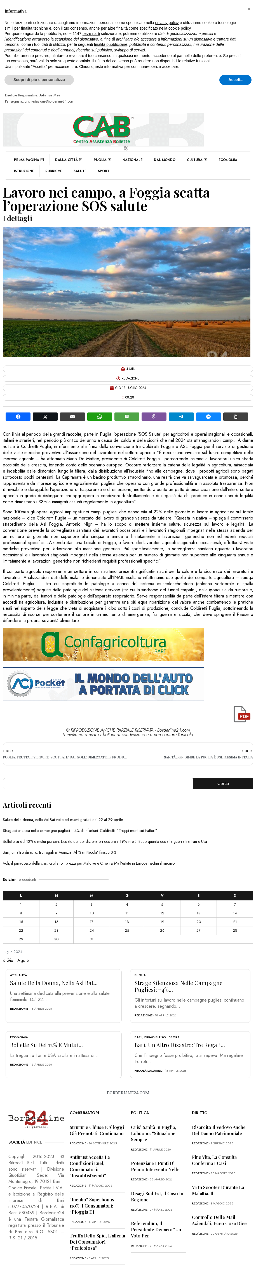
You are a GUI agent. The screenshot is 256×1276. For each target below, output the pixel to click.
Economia (228, 159)
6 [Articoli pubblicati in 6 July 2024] (199, 904)
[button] (248, 8)
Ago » (23, 960)
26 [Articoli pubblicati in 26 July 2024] (162, 930)
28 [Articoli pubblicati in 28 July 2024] (235, 930)
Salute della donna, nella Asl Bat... (54, 982)
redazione (19, 1008)
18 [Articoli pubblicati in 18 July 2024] (127, 921)
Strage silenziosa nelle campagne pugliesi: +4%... (178, 986)
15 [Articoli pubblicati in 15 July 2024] (21, 921)
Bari (138, 1037)
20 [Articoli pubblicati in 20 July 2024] (198, 921)
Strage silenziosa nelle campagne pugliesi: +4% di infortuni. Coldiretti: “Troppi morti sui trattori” (80, 830)
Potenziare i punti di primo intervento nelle (155, 1166)
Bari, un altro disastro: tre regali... (180, 1045)
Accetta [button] (235, 79)
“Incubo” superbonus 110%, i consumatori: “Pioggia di (92, 1206)
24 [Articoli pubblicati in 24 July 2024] (92, 930)
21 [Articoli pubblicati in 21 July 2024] (235, 921)
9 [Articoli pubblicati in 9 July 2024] (56, 913)
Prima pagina (29, 159)
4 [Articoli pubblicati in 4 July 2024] (127, 904)
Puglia (102, 159)
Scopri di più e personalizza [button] (39, 79)
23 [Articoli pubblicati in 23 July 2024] (56, 930)
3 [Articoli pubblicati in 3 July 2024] (92, 904)
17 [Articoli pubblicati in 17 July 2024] (91, 921)
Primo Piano (155, 1037)
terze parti (91, 33)
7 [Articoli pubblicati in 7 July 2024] (235, 904)
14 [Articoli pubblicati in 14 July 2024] (235, 913)
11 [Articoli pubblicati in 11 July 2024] (127, 913)
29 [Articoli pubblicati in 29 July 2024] (21, 939)
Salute (80, 171)
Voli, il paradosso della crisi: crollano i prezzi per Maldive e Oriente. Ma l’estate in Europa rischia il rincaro (89, 863)
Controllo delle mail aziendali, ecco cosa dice (219, 1220)
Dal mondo (164, 159)
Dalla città (68, 159)
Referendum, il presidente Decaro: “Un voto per (156, 1229)
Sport (103, 171)
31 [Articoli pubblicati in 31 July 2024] (91, 939)
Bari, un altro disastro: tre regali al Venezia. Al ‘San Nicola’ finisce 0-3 (59, 852)
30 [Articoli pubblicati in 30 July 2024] (56, 939)
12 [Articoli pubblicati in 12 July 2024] (162, 913)
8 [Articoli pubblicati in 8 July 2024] (21, 913)
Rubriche (53, 171)
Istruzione (24, 171)
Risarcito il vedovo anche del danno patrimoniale (219, 1130)
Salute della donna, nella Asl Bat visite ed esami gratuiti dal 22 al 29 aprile (63, 819)
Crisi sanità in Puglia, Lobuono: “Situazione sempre (153, 1133)
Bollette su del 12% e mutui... (46, 1045)
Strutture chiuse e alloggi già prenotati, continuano (97, 1130)
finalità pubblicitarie (110, 44)
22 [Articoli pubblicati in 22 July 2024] (21, 930)
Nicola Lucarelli (149, 1070)
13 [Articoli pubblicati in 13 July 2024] (198, 913)
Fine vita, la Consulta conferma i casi (214, 1160)
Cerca (223, 783)
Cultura (197, 159)
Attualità (18, 975)
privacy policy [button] (167, 22)
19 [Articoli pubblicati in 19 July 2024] (162, 921)
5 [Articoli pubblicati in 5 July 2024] (162, 904)
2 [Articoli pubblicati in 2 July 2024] (56, 904)
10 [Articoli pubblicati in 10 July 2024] (92, 913)
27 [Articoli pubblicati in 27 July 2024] (198, 930)
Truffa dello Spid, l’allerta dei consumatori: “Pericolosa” (97, 1242)
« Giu (8, 960)
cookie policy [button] (179, 28)
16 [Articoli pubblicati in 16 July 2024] (56, 921)
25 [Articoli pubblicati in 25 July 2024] (127, 930)
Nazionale (132, 159)
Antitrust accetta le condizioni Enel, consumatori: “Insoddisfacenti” (90, 1166)
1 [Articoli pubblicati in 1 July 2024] (21, 904)
